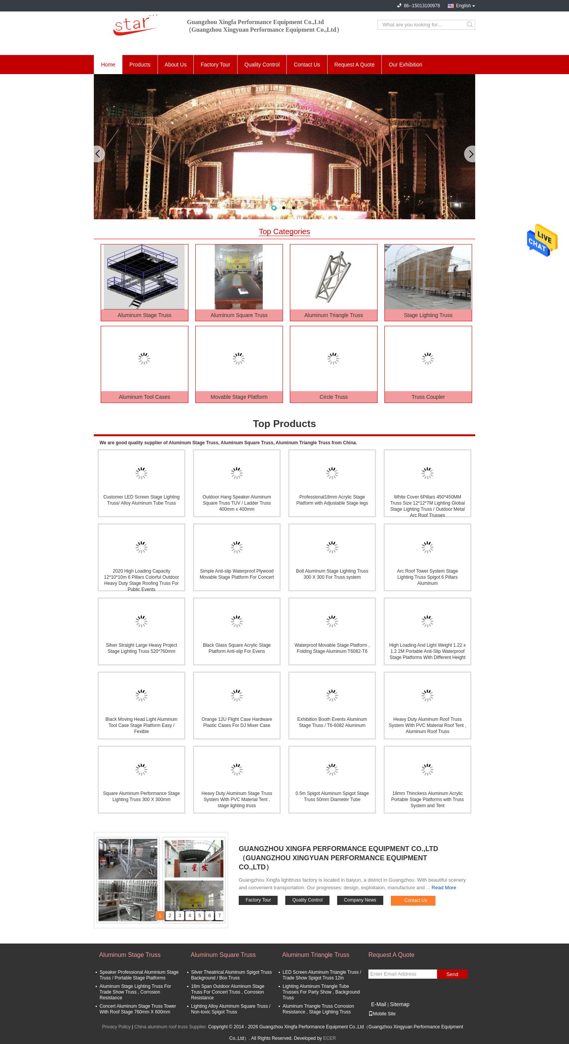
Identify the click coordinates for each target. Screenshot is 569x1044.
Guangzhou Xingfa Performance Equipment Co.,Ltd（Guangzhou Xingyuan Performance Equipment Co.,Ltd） (338, 858)
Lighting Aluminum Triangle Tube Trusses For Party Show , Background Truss (321, 992)
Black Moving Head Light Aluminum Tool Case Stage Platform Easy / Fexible (142, 725)
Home (108, 65)
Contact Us (307, 65)
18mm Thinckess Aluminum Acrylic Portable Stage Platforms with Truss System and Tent (427, 799)
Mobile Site (381, 1013)
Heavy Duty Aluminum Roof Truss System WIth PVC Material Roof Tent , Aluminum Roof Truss (427, 725)
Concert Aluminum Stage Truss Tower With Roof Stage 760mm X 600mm (138, 1009)
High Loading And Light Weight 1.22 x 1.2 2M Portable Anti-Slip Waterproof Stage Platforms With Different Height (427, 651)
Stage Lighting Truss (428, 315)
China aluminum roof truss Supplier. (171, 1026)
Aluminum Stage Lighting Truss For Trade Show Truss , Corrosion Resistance (135, 992)
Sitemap (399, 1004)
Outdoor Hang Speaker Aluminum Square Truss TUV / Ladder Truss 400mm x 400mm (237, 503)
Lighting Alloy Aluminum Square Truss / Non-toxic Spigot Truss (230, 1009)
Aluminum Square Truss (239, 315)
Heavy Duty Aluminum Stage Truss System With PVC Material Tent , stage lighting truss (236, 799)
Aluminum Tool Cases (144, 397)
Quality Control (262, 65)
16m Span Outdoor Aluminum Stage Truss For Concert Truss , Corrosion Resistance (227, 992)
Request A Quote (354, 65)
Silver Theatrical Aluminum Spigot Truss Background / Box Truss (231, 975)
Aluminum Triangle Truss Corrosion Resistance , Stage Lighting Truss (318, 1009)
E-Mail (378, 1004)
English (463, 5)
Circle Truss (334, 397)
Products (139, 65)
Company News (360, 900)
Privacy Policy (116, 1026)
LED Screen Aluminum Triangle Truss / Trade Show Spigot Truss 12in (322, 975)
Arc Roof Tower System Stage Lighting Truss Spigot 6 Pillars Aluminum (427, 577)
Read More (444, 887)
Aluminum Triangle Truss (333, 315)
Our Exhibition (405, 65)
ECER (329, 1038)
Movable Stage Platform (239, 397)
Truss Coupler (428, 397)
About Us (176, 65)
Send (452, 974)
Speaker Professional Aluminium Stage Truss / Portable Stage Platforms (139, 975)
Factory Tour (215, 65)
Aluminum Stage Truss (145, 315)
